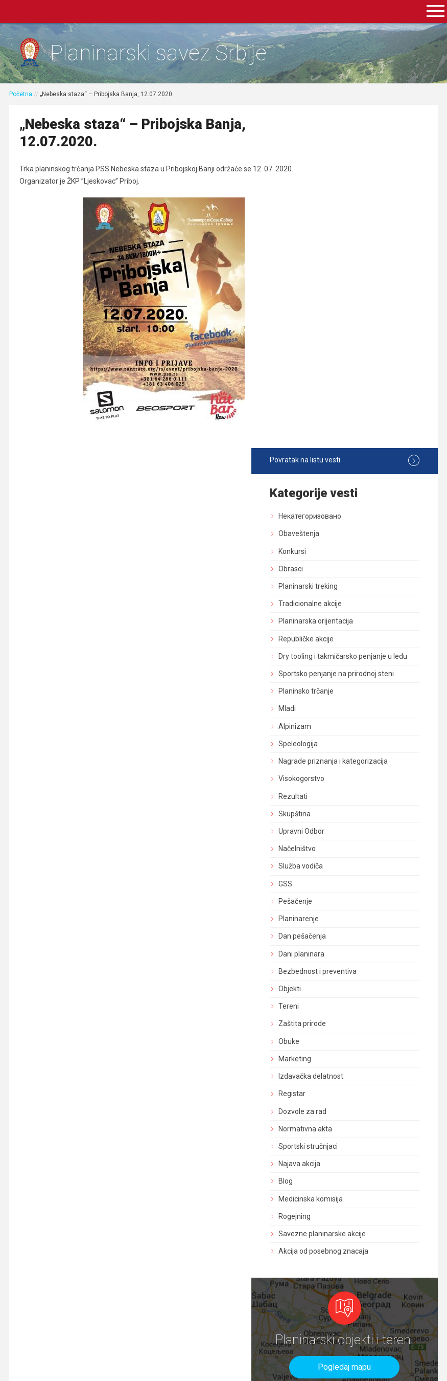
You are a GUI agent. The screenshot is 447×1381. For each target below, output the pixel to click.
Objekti (334, 674)
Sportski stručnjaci (352, 831)
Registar (336, 779)
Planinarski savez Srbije (167, 54)
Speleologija (342, 420)
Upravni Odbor (346, 517)
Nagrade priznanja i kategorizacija (354, 441)
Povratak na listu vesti (366, 119)
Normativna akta (350, 814)
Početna (21, 95)
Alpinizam (339, 402)
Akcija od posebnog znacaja (368, 936)
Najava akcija (344, 849)
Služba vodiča (345, 551)
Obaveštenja (343, 192)
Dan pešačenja (346, 621)
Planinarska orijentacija (360, 280)
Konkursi (336, 210)
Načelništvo (341, 534)
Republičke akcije (350, 297)
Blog (330, 866)
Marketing (339, 744)
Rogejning (339, 901)
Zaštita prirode (346, 709)
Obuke (333, 726)
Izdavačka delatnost (355, 762)
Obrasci (335, 228)
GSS (330, 569)
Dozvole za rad (347, 796)
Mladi (331, 385)
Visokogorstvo (346, 464)
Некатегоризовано (354, 175)
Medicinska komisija (355, 884)
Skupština (339, 499)
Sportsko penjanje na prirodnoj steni (357, 345)
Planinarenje (343, 604)
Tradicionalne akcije (354, 262)
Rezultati (337, 481)
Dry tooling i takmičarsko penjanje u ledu (362, 319)
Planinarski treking (352, 245)
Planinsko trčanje (350, 368)
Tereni (333, 691)
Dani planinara (346, 639)
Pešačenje (340, 586)
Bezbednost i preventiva (362, 656)
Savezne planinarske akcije (366, 919)
